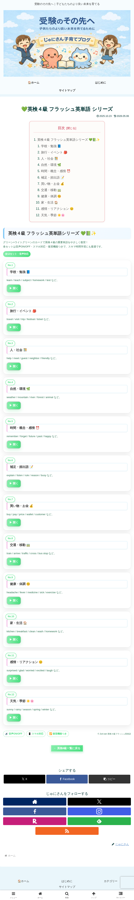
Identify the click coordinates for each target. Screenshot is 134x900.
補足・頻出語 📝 (52, 177)
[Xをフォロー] (99, 802)
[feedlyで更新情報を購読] (99, 822)
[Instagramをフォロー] (99, 812)
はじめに (66, 881)
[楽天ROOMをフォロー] (34, 822)
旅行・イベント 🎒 (54, 152)
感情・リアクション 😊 (57, 209)
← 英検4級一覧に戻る (67, 748)
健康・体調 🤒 (51, 196)
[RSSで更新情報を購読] (67, 831)
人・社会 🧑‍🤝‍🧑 (49, 158)
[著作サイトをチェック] (34, 802)
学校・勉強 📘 (51, 146)
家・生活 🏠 (49, 203)
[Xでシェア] (24, 779)
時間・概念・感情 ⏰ (56, 171)
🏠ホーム (23, 881)
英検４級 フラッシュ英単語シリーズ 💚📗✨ (68, 139)
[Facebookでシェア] (67, 779)
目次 (61, 128)
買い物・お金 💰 (52, 184)
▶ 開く (13, 288)
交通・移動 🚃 (51, 190)
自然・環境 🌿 (51, 165)
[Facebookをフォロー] (34, 812)
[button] (109, 779)
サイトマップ (67, 887)
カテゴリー (110, 881)
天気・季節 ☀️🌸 (53, 215)
